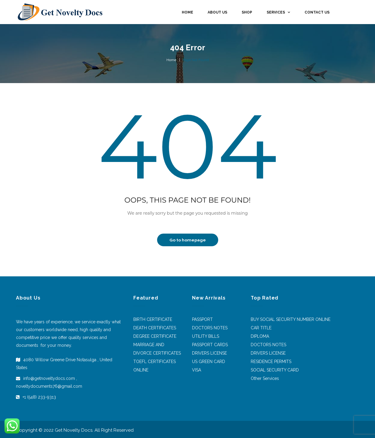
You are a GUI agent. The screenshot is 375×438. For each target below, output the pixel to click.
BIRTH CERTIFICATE (152, 319)
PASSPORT (202, 319)
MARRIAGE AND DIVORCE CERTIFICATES (157, 349)
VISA (196, 370)
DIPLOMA (260, 336)
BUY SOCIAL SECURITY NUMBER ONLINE (290, 319)
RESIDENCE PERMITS (271, 361)
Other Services (265, 378)
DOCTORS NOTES (210, 327)
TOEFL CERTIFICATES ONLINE (154, 365)
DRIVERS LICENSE (209, 353)
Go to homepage (187, 240)
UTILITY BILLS (205, 336)
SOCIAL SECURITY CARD (275, 370)
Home (171, 60)
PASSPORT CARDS (210, 344)
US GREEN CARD (208, 361)
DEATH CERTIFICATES (154, 327)
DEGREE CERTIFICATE (154, 336)
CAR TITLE (261, 327)
